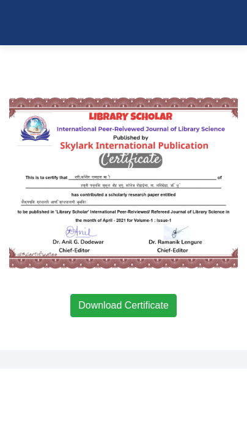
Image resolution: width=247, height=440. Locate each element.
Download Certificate (123, 305)
